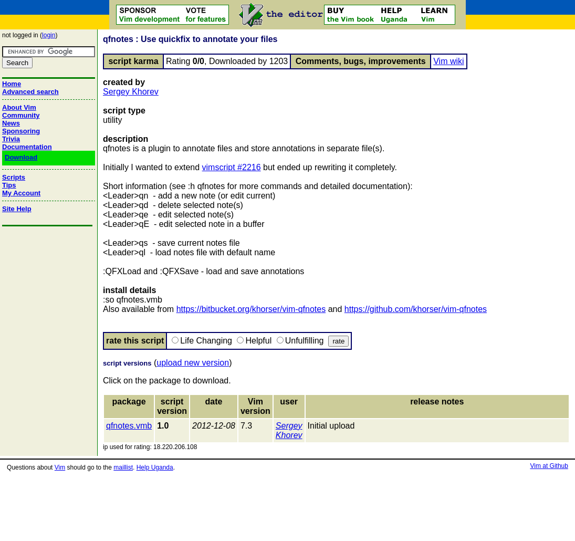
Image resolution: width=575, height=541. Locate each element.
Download (21, 157)
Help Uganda (155, 467)
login (48, 35)
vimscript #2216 (231, 167)
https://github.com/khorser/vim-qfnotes (415, 309)
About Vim (19, 107)
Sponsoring (21, 131)
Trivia (11, 139)
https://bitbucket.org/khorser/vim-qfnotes (251, 309)
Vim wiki (448, 61)
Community (21, 115)
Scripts (13, 177)
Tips (9, 185)
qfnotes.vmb (129, 425)
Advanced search (30, 92)
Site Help (17, 209)
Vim (60, 467)
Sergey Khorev (131, 91)
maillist (123, 467)
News (11, 123)
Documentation (27, 147)
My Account (21, 193)
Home (11, 84)
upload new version (192, 362)
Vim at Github (549, 466)
